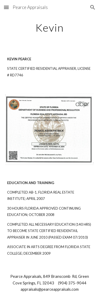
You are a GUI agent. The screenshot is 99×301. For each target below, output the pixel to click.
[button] (6, 7)
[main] (49, 28)
